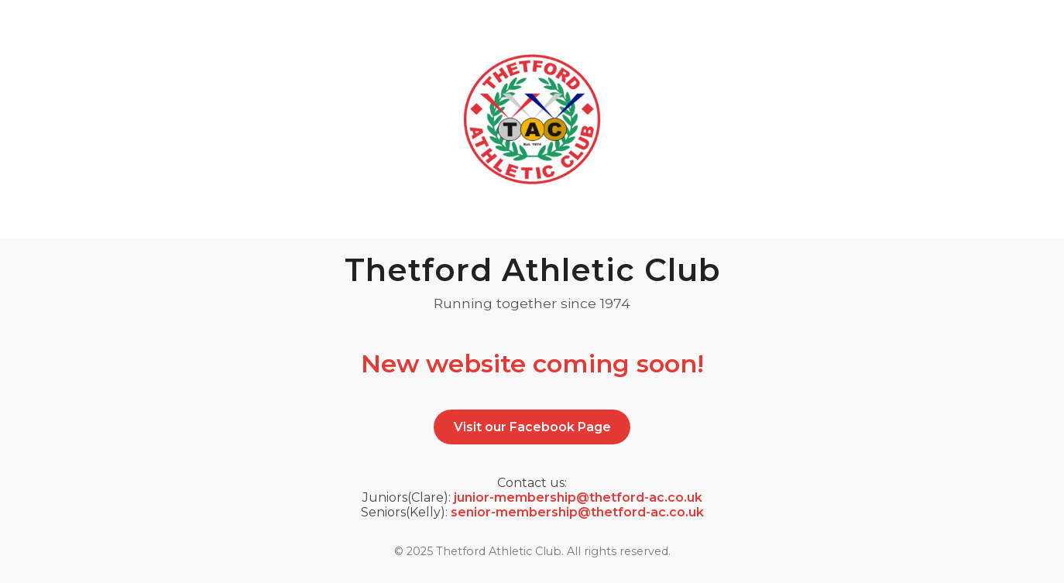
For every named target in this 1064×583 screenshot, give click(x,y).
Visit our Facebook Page (532, 427)
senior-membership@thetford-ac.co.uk (577, 512)
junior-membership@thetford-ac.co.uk (578, 497)
